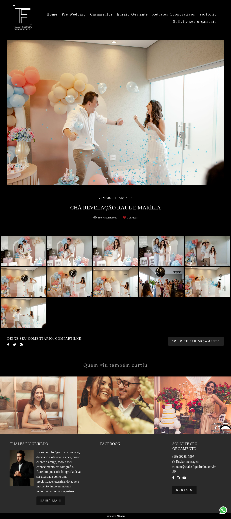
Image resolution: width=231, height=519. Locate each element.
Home (52, 14)
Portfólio (208, 14)
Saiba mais (51, 500)
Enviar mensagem (187, 461)
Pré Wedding (74, 14)
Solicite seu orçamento (195, 21)
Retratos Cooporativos (173, 14)
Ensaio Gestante (132, 14)
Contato (184, 490)
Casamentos (101, 14)
